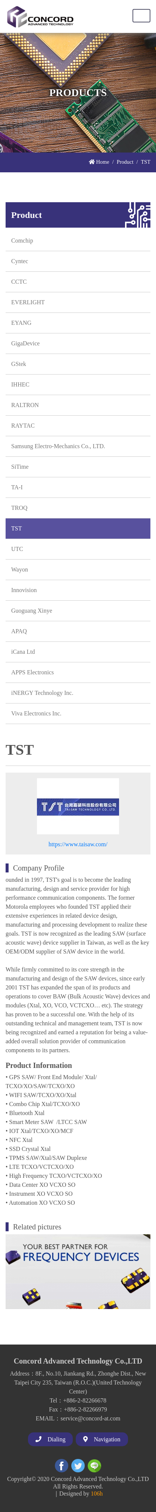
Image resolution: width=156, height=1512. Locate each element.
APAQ (19, 631)
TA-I (17, 487)
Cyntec (19, 261)
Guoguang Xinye (31, 610)
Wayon (19, 569)
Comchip (22, 240)
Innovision (24, 590)
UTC (17, 549)
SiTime (20, 467)
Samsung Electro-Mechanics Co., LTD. (58, 446)
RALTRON (25, 405)
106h (97, 1493)
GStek (18, 364)
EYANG (21, 323)
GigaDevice (25, 343)
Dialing (50, 1439)
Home (99, 162)
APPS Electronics (32, 672)
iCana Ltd (23, 652)
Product (125, 162)
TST (16, 528)
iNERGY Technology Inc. (42, 693)
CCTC (19, 281)
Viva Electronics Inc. (36, 713)
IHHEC (20, 384)
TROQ (19, 508)
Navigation (102, 1439)
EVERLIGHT (28, 302)
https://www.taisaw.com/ (78, 844)
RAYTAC (23, 425)
